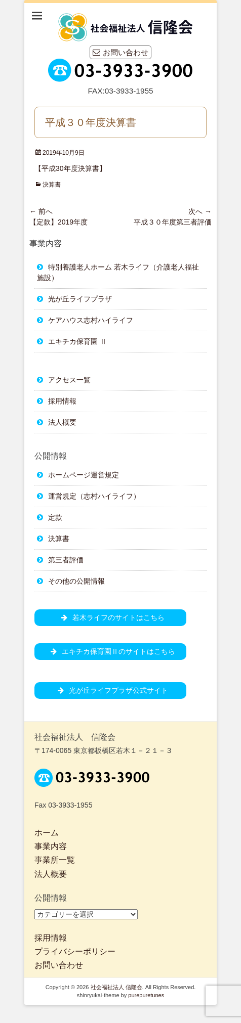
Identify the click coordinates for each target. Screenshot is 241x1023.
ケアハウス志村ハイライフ (90, 320)
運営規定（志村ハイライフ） (94, 496)
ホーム (46, 832)
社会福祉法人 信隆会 (116, 987)
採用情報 (62, 401)
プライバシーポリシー (74, 951)
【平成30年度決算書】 (70, 168)
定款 (55, 517)
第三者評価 (66, 560)
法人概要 (62, 422)
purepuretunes (146, 995)
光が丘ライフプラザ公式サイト (110, 690)
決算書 (52, 184)
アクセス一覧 (69, 380)
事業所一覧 (54, 860)
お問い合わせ (120, 52)
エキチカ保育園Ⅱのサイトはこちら (110, 651)
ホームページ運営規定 (83, 475)
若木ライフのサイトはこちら (110, 617)
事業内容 (50, 846)
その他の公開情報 (76, 581)
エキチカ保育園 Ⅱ (77, 341)
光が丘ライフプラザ (80, 299)
